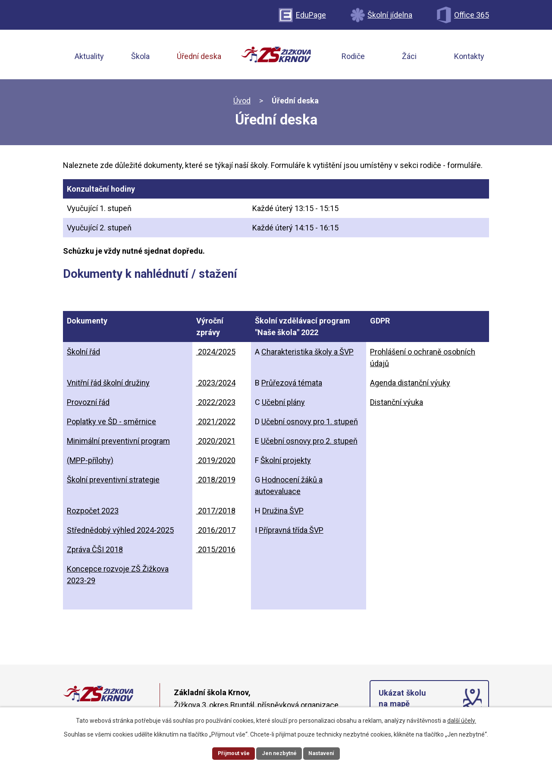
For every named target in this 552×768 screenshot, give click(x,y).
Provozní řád (88, 404)
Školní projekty (285, 462)
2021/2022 (215, 424)
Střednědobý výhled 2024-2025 (120, 532)
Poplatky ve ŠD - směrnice (111, 424)
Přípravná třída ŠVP (291, 532)
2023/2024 (215, 385)
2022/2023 (215, 404)
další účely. (461, 718)
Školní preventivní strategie (113, 482)
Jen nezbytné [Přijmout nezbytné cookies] (279, 752)
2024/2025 (215, 354)
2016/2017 (215, 532)
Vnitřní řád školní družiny (108, 385)
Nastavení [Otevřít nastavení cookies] (326, 752)
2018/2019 (215, 482)
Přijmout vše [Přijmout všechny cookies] (230, 752)
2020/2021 (215, 443)
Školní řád (83, 354)
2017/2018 (215, 513)
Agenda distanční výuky (410, 385)
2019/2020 (215, 462)
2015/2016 (215, 552)
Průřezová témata (291, 385)
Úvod (242, 103)
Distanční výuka (396, 404)
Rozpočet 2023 (93, 513)
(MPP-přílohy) (90, 462)
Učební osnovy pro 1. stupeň (309, 424)
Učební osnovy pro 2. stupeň (309, 443)
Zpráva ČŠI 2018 (95, 552)
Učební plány (283, 404)
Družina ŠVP (283, 513)
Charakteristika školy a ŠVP (307, 354)
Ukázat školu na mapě (404, 703)
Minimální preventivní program (118, 443)
